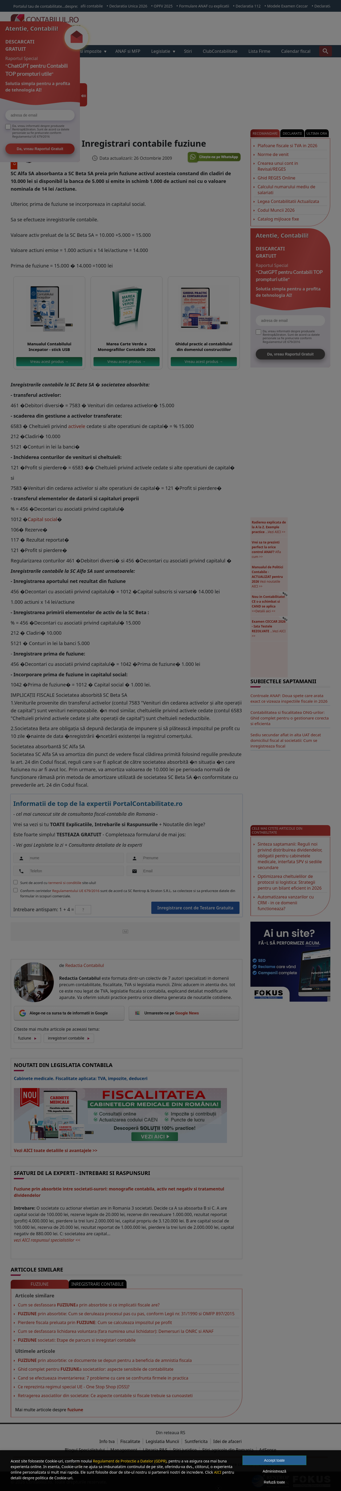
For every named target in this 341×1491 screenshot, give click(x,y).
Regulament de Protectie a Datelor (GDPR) (130, 1461)
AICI (217, 1472)
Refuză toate (274, 1482)
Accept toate (274, 1460)
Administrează (274, 1471)
